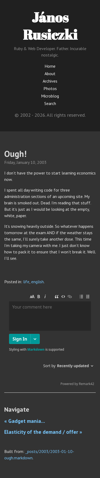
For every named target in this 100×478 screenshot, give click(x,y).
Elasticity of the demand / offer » (43, 431)
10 (32, 162)
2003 (42, 162)
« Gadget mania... (24, 421)
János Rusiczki (50, 26)
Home (50, 66)
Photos (50, 88)
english (37, 281)
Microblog (50, 96)
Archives (50, 81)
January (23, 162)
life (26, 281)
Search (50, 103)
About (50, 73)
